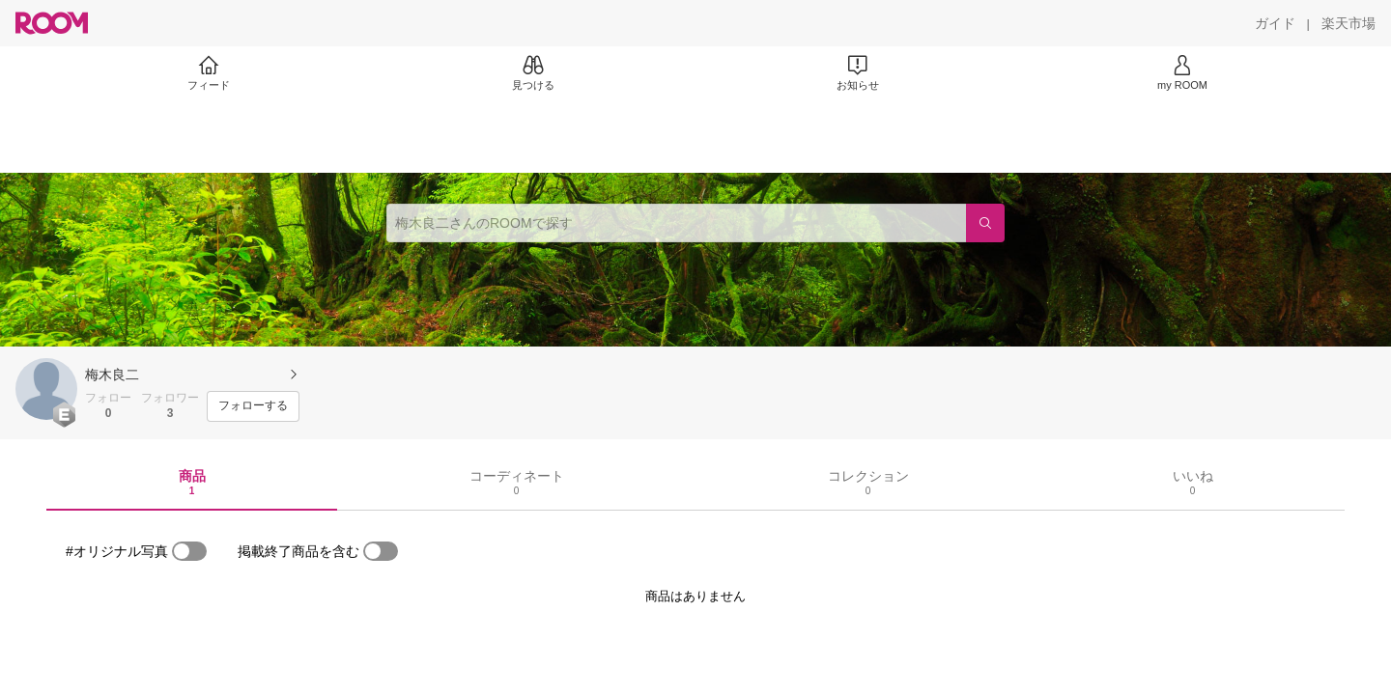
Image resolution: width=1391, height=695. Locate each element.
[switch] (189, 551)
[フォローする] (253, 406)
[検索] (985, 223)
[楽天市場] (1348, 23)
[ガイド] (1275, 23)
